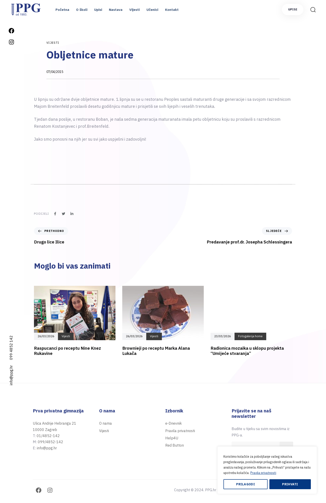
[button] (313, 9)
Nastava (115, 9)
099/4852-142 (50, 442)
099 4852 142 (11, 347)
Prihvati (290, 484)
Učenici (152, 9)
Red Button (174, 445)
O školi (81, 9)
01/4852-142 (48, 435)
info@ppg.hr (11, 375)
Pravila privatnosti (263, 473)
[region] (267, 470)
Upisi (98, 9)
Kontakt (172, 9)
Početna (62, 9)
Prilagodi (245, 484)
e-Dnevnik (173, 423)
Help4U (171, 438)
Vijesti (134, 9)
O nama (105, 423)
